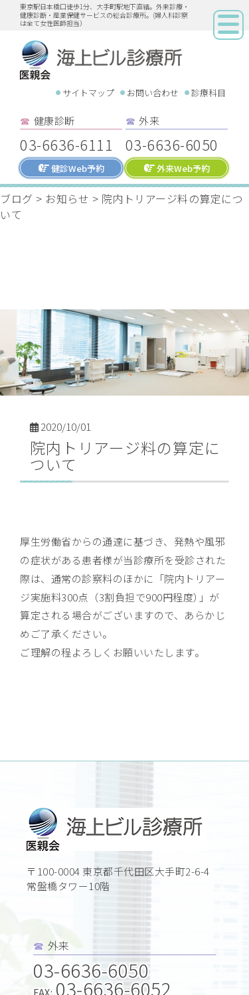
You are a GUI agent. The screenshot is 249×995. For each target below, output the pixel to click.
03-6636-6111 (66, 144)
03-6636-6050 (171, 144)
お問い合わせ (153, 92)
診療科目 (208, 92)
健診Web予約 (71, 168)
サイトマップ (88, 92)
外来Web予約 (177, 168)
